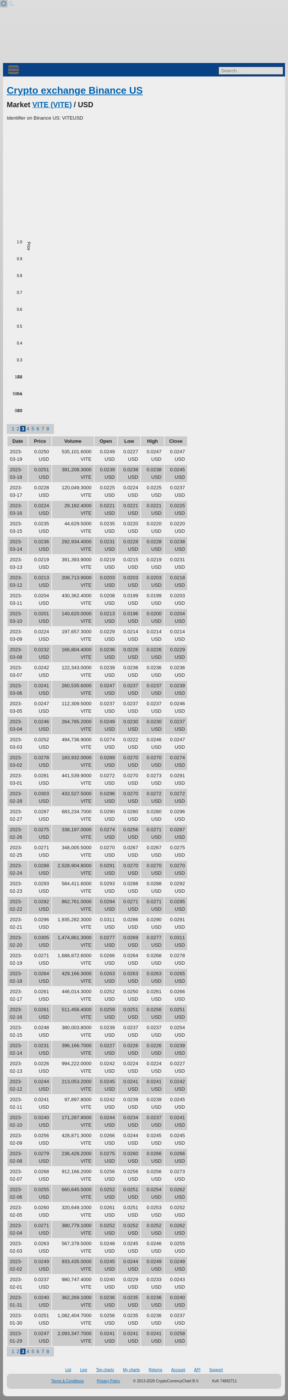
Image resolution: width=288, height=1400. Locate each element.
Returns (155, 1370)
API (197, 1370)
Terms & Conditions (67, 1381)
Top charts (105, 1370)
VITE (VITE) (52, 104)
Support (216, 1370)
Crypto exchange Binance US (75, 90)
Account (178, 1370)
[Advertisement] (144, 178)
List (68, 1370)
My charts (131, 1370)
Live (83, 1370)
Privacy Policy (108, 1381)
